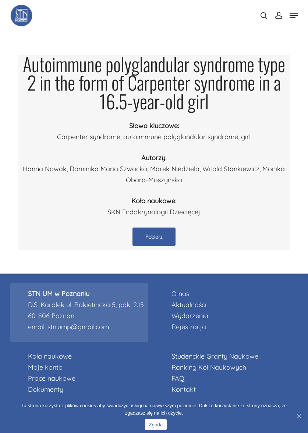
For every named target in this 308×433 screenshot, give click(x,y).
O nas (180, 293)
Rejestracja (188, 327)
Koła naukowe (50, 356)
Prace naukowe (51, 378)
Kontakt (183, 389)
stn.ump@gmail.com (78, 327)
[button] (154, 237)
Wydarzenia (189, 315)
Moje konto (45, 367)
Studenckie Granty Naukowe (214, 356)
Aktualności (188, 304)
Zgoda (156, 424)
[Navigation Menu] (294, 15)
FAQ (177, 378)
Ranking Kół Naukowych (208, 367)
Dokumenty (45, 389)
